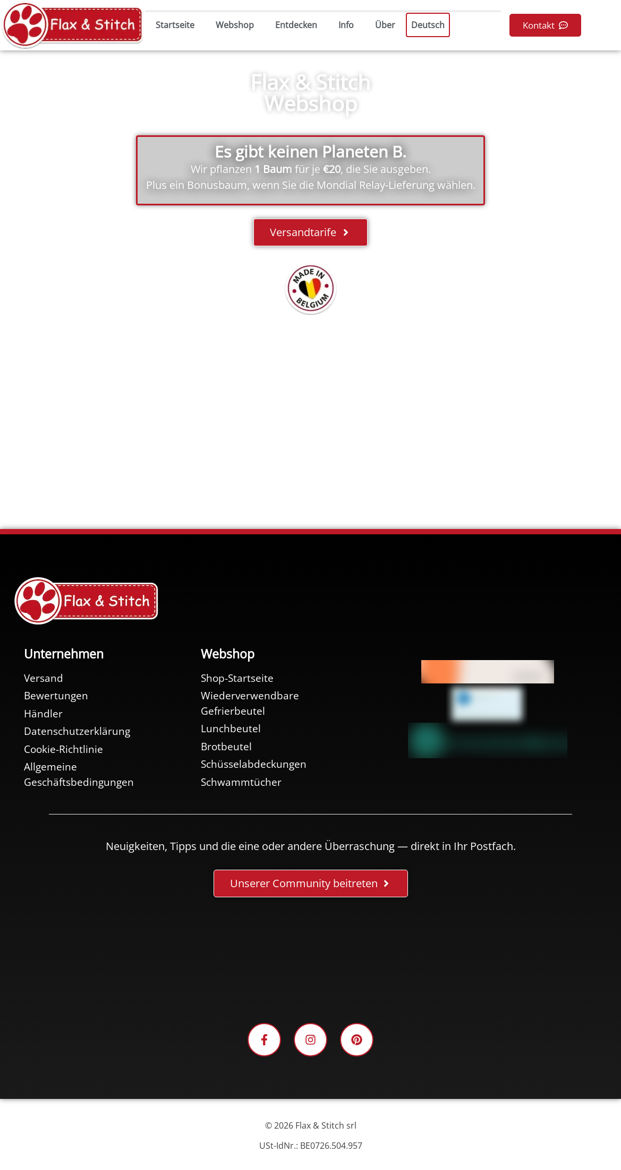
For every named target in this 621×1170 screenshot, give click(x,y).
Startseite (175, 25)
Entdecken (296, 25)
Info (346, 25)
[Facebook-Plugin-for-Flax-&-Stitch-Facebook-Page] (311, 962)
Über (385, 25)
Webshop (235, 25)
